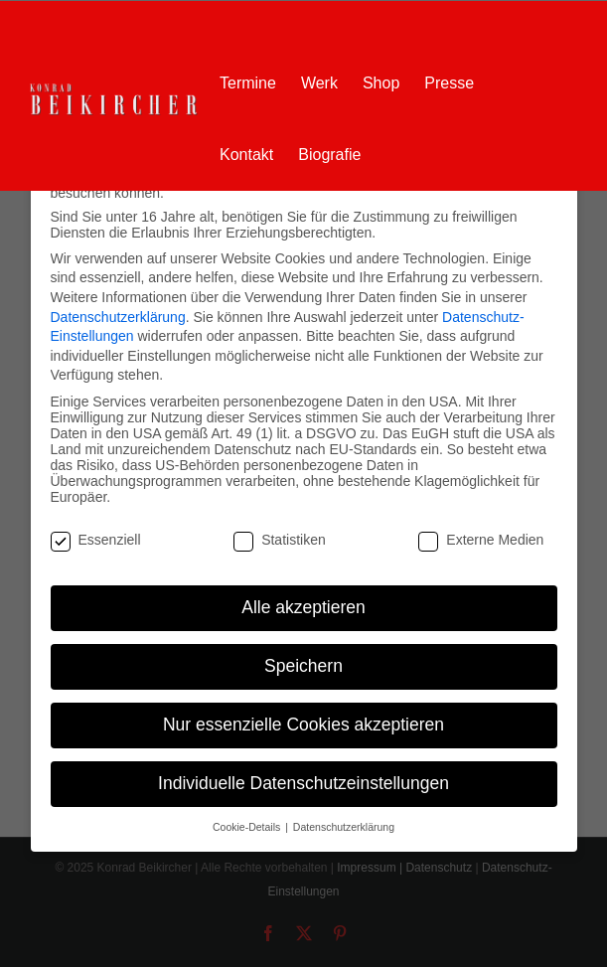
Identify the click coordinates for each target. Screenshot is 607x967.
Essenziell (96, 540)
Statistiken (279, 540)
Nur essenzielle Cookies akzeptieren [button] (303, 724)
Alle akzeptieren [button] (303, 607)
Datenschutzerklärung (118, 317)
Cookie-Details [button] (248, 827)
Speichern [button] (303, 666)
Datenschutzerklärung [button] (343, 827)
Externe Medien (480, 540)
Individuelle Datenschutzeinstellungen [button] (303, 783)
